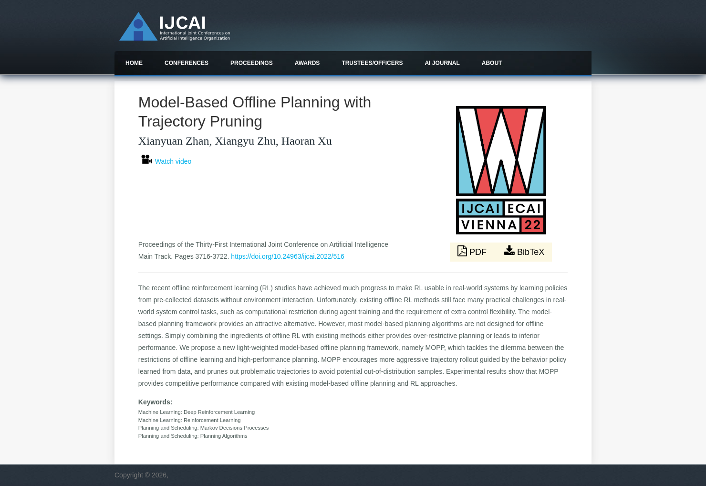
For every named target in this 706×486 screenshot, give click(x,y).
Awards (307, 63)
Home (134, 63)
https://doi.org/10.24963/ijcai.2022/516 (287, 256)
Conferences (186, 63)
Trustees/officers (372, 63)
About (492, 63)
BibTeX (524, 251)
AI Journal (442, 63)
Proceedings (251, 63)
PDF (473, 251)
